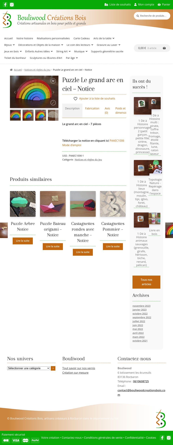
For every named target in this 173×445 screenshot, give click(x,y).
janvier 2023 (139, 309)
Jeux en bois (11, 51)
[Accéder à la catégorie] (53, 368)
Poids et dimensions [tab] (122, 110)
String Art (62, 51)
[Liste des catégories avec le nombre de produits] (28, 368)
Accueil (8, 38)
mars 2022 (138, 337)
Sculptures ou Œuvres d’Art (46, 58)
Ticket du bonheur (15, 58)
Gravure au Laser (107, 44)
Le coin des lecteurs (78, 44)
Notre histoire (24, 38)
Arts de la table (102, 38)
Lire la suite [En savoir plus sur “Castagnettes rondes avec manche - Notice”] (83, 252)
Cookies (151, 438)
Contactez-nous (72, 438)
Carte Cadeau (82, 38)
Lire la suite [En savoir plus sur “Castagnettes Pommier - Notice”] (112, 246)
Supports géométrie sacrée (107, 51)
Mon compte (146, 4)
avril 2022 (138, 333)
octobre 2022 (140, 313)
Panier (166, 4)
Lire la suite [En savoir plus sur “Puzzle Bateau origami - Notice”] (52, 246)
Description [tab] (72, 108)
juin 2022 (137, 325)
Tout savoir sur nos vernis (78, 368)
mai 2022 (137, 329)
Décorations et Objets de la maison (39, 44)
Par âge (70, 58)
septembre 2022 (141, 317)
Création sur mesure (75, 373)
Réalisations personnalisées (53, 38)
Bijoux (8, 44)
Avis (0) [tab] (107, 110)
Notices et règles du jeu (37, 69)
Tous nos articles (146, 282)
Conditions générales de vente (103, 438)
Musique (79, 51)
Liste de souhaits (120, 4)
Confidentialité (134, 438)
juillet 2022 (138, 321)
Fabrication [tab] (92, 108)
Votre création (50, 438)
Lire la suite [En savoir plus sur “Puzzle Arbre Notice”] (22, 240)
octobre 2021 (140, 340)
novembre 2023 (141, 305)
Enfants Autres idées (37, 51)
